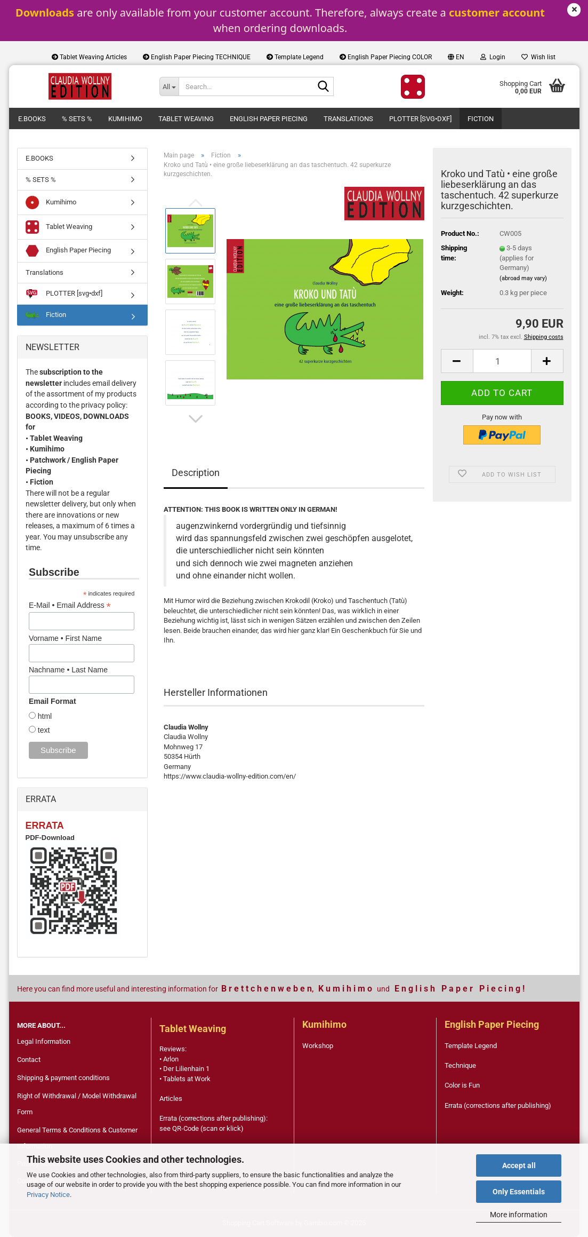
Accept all (519, 1165)
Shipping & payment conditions (63, 1078)
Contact (29, 1060)
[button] (456, 57)
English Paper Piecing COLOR (386, 57)
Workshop (317, 1046)
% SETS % (77, 119)
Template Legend (295, 57)
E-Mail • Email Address (70, 605)
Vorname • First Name (65, 638)
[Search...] (169, 86)
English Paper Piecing (269, 119)
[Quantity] (502, 361)
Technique (460, 1065)
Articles (170, 1099)
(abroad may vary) (523, 278)
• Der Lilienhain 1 (184, 1069)
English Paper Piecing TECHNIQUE (197, 57)
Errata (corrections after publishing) (498, 1105)
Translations (348, 119)
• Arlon (169, 1059)
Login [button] (492, 57)
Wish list (538, 57)
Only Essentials (519, 1191)
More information (518, 1214)
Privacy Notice (48, 1195)
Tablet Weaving (186, 119)
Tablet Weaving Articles (89, 57)
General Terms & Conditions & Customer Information (77, 1138)
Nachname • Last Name (68, 669)
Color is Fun (462, 1085)
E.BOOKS (32, 119)
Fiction (481, 119)
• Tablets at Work (185, 1079)
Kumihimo (125, 119)
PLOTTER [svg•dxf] (420, 119)
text (43, 730)
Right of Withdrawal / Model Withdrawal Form (76, 1104)
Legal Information (43, 1041)
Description (196, 472)
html (44, 716)
